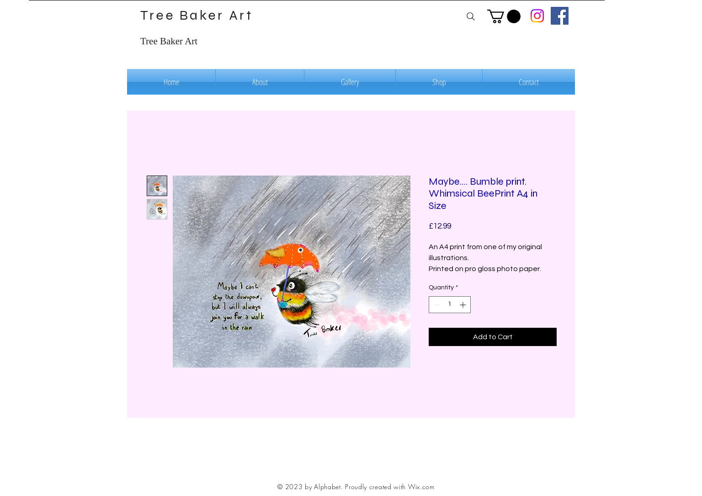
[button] (504, 16)
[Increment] (463, 305)
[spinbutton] (449, 305)
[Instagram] (537, 16)
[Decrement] (435, 305)
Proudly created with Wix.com (390, 486)
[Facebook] (560, 16)
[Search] (470, 16)
